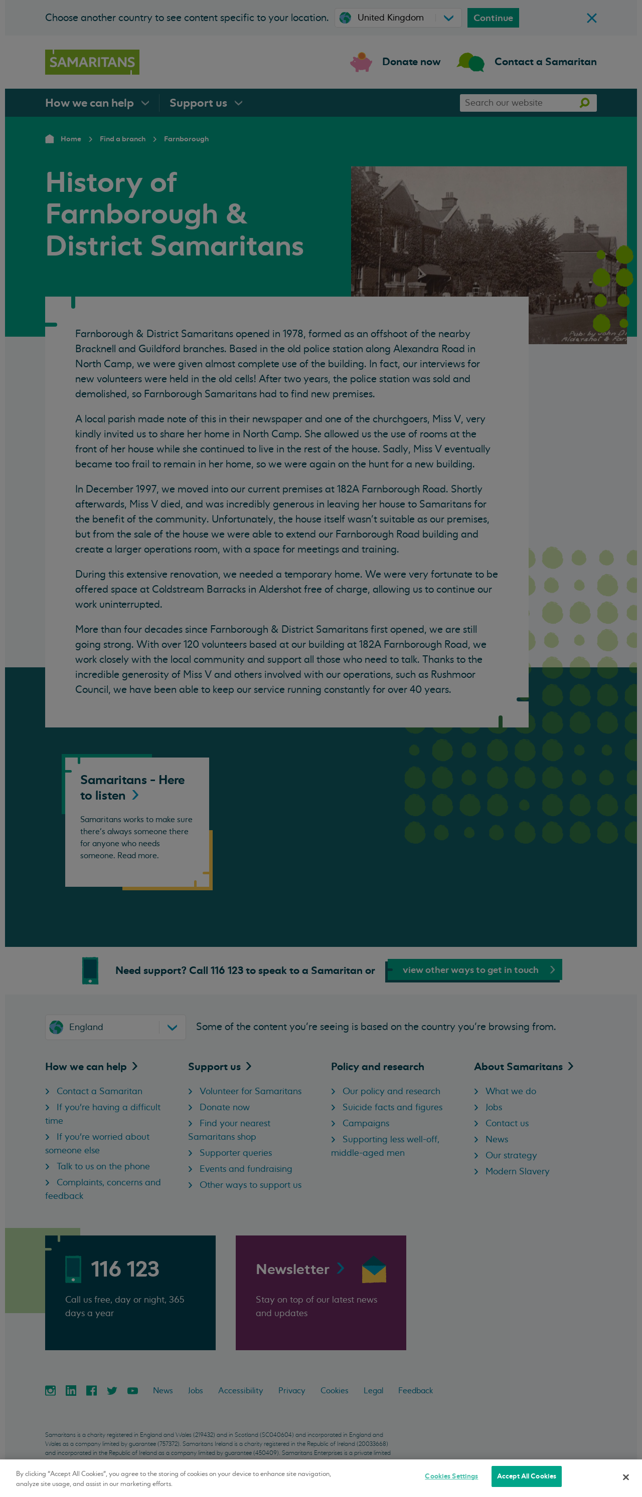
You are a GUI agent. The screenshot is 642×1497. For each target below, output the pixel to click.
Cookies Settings (451, 1476)
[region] (321, 1478)
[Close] (626, 1477)
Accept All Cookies (526, 1476)
